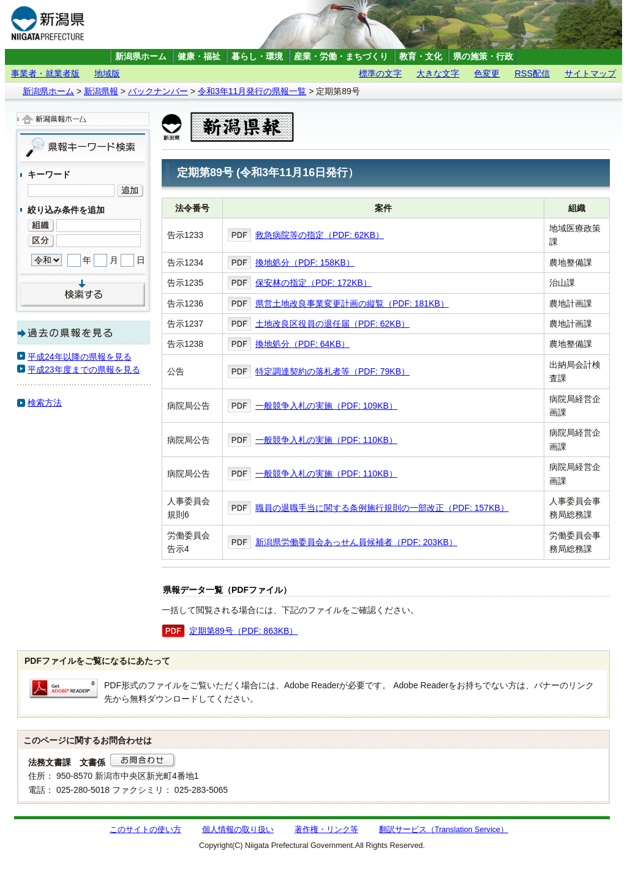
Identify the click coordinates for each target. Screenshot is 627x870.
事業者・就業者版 (45, 73)
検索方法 (45, 402)
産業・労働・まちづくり (341, 56)
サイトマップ (590, 73)
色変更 (487, 73)
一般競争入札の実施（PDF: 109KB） (326, 406)
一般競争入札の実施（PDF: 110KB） (326, 440)
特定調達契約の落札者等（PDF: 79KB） (332, 371)
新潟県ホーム (141, 56)
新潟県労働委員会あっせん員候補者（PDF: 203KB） (356, 542)
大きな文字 (437, 73)
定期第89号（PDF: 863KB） (243, 631)
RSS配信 (532, 73)
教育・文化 (420, 56)
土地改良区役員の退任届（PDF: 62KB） (332, 324)
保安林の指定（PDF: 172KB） (313, 283)
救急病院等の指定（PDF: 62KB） (319, 235)
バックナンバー (158, 91)
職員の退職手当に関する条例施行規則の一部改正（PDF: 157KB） (382, 508)
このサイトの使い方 (145, 829)
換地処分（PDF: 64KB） (302, 344)
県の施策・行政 (483, 56)
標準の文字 (380, 73)
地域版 (107, 73)
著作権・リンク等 (326, 829)
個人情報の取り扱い (238, 829)
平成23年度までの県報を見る (84, 369)
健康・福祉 (199, 56)
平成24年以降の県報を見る (80, 357)
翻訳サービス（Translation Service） (443, 829)
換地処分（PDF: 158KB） (305, 262)
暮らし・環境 (257, 56)
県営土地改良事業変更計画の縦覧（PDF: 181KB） (352, 303)
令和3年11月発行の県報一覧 (252, 91)
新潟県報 (101, 91)
